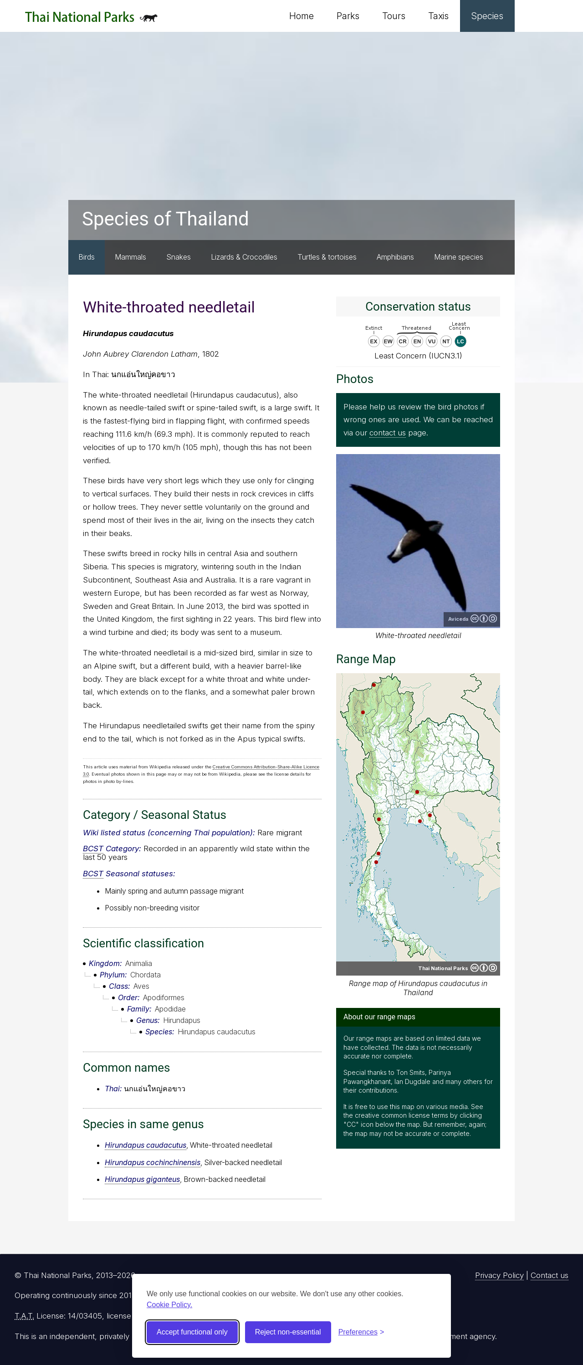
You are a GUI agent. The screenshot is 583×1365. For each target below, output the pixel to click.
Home (301, 15)
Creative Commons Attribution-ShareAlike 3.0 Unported (483, 618)
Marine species (458, 256)
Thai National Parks (91, 20)
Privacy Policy (499, 1275)
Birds (86, 256)
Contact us (549, 1275)
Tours (393, 15)
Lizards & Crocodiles (244, 256)
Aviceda (458, 619)
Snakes (178, 256)
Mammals (130, 256)
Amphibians (395, 256)
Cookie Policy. (169, 1305)
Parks (348, 15)
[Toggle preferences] (361, 1332)
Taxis (438, 15)
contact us (387, 432)
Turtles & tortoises (327, 256)
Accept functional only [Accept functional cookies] (192, 1332)
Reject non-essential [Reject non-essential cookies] (288, 1332)
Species (487, 15)
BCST (93, 848)
